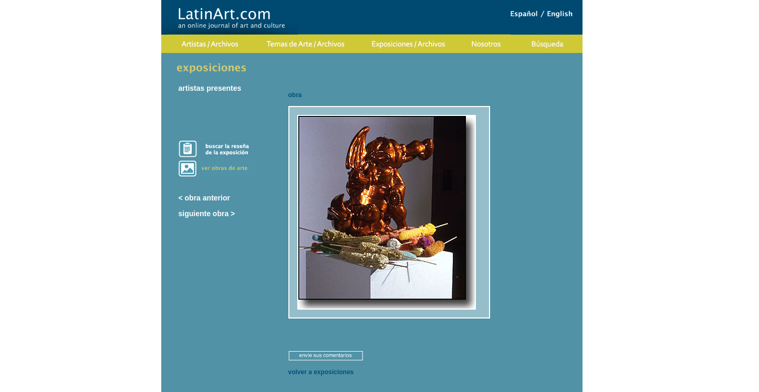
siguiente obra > (207, 213)
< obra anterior (204, 198)
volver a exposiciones (321, 372)
